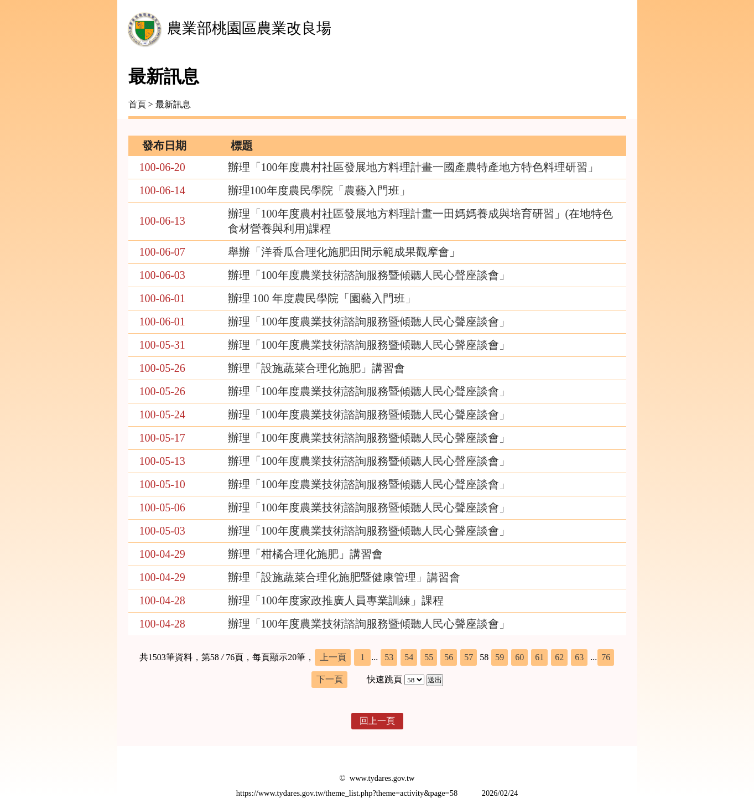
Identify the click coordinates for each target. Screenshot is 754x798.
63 (579, 657)
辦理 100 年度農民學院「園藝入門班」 (322, 298)
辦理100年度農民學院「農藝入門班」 (319, 190)
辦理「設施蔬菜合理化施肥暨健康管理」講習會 (344, 577)
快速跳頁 (384, 679)
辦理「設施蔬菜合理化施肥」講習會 (316, 368)
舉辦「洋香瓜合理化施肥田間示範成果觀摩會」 (344, 252)
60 (519, 657)
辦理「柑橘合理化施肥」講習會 (305, 554)
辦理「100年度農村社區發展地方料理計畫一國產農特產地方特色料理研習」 (413, 167)
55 (428, 657)
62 (559, 657)
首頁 (137, 104)
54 (408, 657)
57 (468, 657)
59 (499, 657)
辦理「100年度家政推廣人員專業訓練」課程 (336, 600)
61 (539, 657)
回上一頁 (377, 721)
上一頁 (333, 657)
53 (388, 657)
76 (605, 657)
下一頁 (329, 679)
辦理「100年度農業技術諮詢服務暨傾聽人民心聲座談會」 (369, 275)
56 (448, 657)
